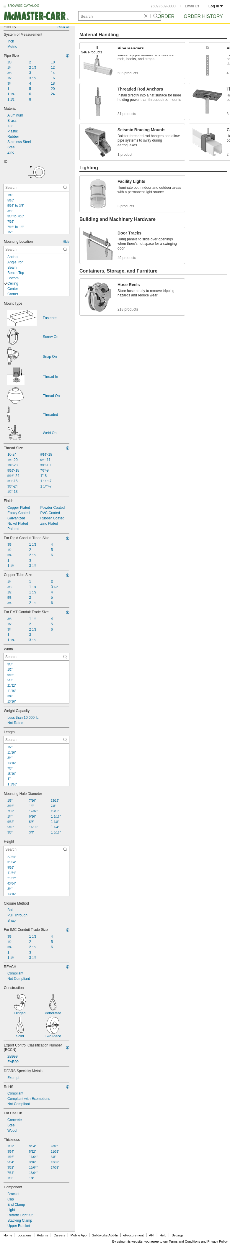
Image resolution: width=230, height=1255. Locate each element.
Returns (42, 1235)
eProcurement (133, 1235)
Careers (59, 1235)
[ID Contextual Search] (36, 187)
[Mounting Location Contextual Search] (36, 249)
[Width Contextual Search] (36, 657)
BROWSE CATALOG (23, 5)
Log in (215, 6)
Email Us (192, 6)
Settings (177, 1235)
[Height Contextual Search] (36, 849)
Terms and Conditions (184, 1241)
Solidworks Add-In (105, 1235)
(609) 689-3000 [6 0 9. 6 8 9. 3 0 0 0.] (163, 6)
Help (163, 1235)
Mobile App (79, 1235)
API (151, 1235)
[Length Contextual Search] (36, 740)
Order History (203, 16)
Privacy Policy (218, 1241)
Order (165, 16)
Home (8, 1235)
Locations (25, 1235)
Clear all (63, 27)
